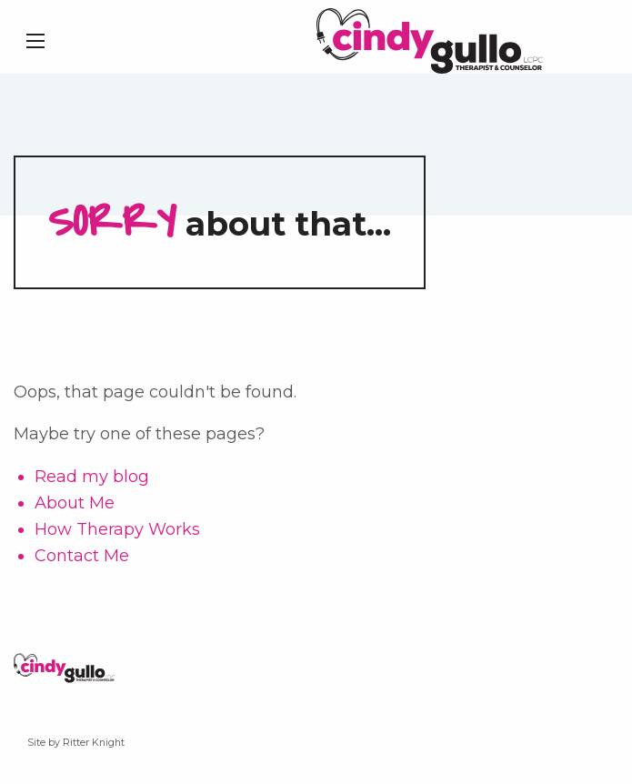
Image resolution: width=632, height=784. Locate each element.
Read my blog (92, 477)
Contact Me (82, 556)
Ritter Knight (94, 743)
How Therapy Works (117, 529)
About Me (75, 503)
